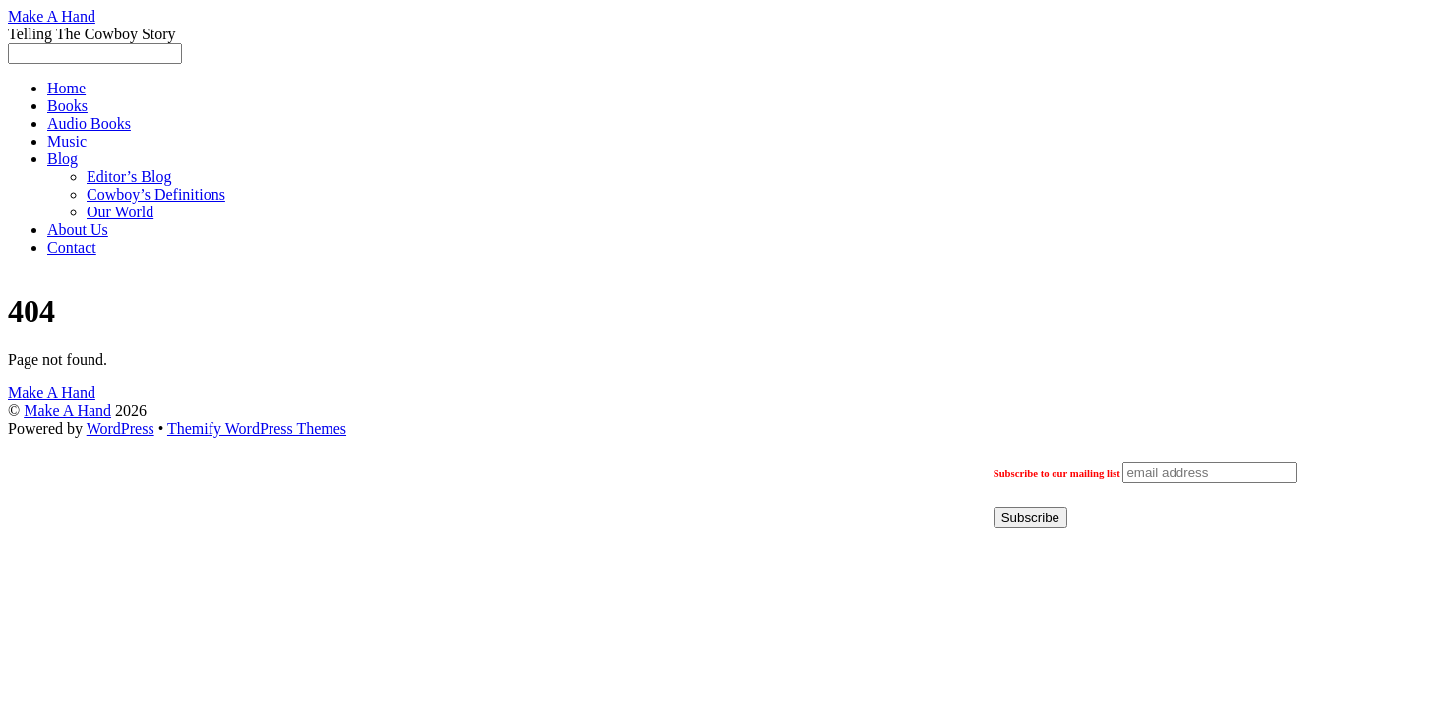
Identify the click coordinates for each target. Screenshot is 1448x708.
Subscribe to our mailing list (1057, 473)
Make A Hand (67, 410)
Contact (71, 247)
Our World (120, 212)
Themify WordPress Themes (256, 428)
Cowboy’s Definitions (156, 194)
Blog (62, 158)
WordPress (120, 428)
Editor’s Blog (129, 176)
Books (67, 105)
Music (67, 141)
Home (66, 88)
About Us (77, 229)
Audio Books (89, 123)
